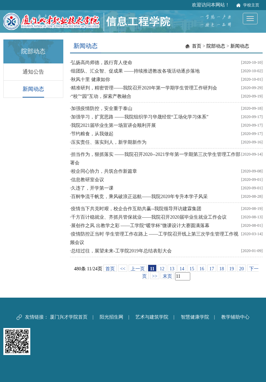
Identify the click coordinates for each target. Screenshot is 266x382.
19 (231, 268)
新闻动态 (33, 89)
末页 (167, 276)
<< (123, 268)
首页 (196, 46)
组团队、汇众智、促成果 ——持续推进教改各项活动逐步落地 (135, 71)
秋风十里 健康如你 (90, 79)
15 (192, 268)
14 (181, 268)
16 (201, 268)
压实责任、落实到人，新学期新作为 (108, 142)
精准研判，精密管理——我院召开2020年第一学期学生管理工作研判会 (144, 87)
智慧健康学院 (195, 317)
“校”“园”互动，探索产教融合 (101, 96)
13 (172, 268)
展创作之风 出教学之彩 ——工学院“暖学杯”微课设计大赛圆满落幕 (140, 225)
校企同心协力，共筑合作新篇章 (104, 171)
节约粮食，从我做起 (92, 133)
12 (162, 268)
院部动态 (215, 46)
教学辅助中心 (235, 317)
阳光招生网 (111, 317)
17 (211, 268)
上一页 (138, 268)
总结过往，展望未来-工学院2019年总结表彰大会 (121, 250)
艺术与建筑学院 (151, 317)
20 (241, 268)
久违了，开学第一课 (92, 188)
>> (155, 276)
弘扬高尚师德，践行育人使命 (101, 62)
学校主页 (251, 5)
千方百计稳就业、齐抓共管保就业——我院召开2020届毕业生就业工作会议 (149, 217)
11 (152, 268)
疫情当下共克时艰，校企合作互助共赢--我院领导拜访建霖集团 (136, 208)
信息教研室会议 (87, 179)
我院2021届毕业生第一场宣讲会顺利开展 (113, 125)
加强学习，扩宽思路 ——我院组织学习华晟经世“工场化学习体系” (139, 116)
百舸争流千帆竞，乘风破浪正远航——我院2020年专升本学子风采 (139, 196)
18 (221, 268)
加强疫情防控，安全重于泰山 (101, 108)
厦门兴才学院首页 (69, 317)
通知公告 (33, 72)
